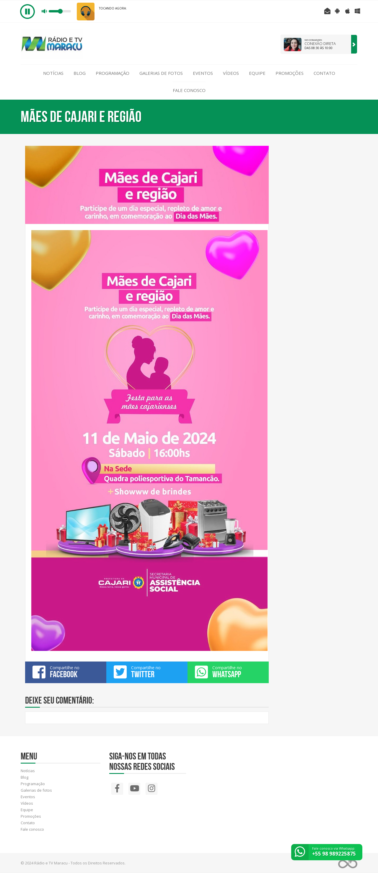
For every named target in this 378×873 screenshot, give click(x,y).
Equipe (257, 73)
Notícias (53, 73)
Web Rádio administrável (347, 863)
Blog (80, 73)
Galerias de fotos (161, 73)
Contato (324, 73)
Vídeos (231, 73)
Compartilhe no (65, 672)
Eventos (203, 73)
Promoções (290, 73)
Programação (112, 73)
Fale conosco (189, 90)
